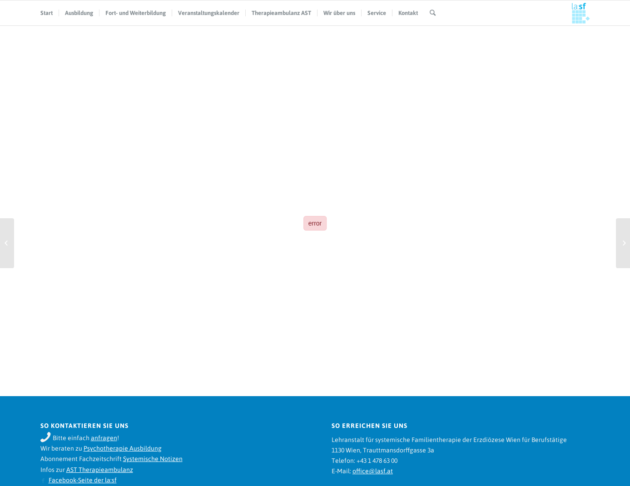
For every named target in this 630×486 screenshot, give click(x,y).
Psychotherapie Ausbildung (123, 448)
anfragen (104, 438)
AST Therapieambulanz (99, 469)
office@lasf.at (372, 471)
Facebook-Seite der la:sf (83, 480)
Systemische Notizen (153, 458)
